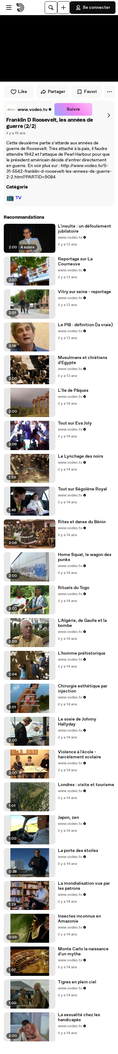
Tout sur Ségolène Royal (82, 489)
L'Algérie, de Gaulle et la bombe (82, 623)
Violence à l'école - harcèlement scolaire (79, 755)
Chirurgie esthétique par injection (82, 689)
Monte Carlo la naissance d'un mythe (83, 952)
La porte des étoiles (78, 850)
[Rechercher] (51, 7)
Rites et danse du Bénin (82, 521)
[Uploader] (63, 7)
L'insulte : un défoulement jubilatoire (84, 229)
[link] (29, 109)
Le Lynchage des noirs (80, 456)
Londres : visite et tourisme (86, 784)
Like (18, 92)
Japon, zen (68, 817)
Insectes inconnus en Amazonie (79, 919)
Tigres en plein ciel (77, 982)
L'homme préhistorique (81, 653)
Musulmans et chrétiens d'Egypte (82, 360)
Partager (52, 92)
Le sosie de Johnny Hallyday (77, 722)
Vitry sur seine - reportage (84, 291)
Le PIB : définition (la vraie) (85, 324)
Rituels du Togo (73, 587)
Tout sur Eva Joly (75, 423)
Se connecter (92, 7)
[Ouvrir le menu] (9, 7)
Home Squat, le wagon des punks (84, 557)
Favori (86, 92)
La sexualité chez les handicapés (79, 1017)
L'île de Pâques (73, 390)
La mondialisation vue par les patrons (84, 886)
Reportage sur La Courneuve (75, 262)
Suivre (73, 109)
